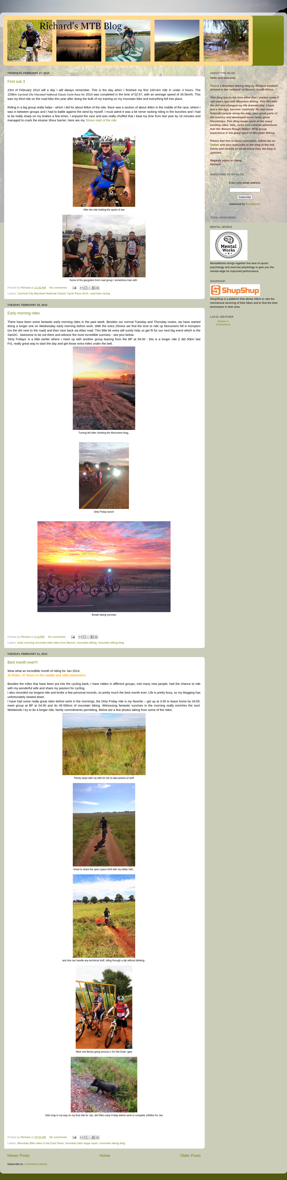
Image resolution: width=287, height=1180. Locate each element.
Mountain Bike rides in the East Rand (40, 1143)
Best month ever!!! (22, 662)
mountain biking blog (111, 642)
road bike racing (100, 293)
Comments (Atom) (36, 1164)
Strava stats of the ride (100, 120)
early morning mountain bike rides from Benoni (46, 642)
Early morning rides (23, 313)
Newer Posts (18, 1155)
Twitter (215, 144)
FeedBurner (253, 204)
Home (105, 1155)
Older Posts (190, 1155)
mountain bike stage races (81, 1143)
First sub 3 (16, 81)
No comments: (58, 287)
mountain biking (87, 642)
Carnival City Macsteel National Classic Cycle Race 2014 (52, 293)
